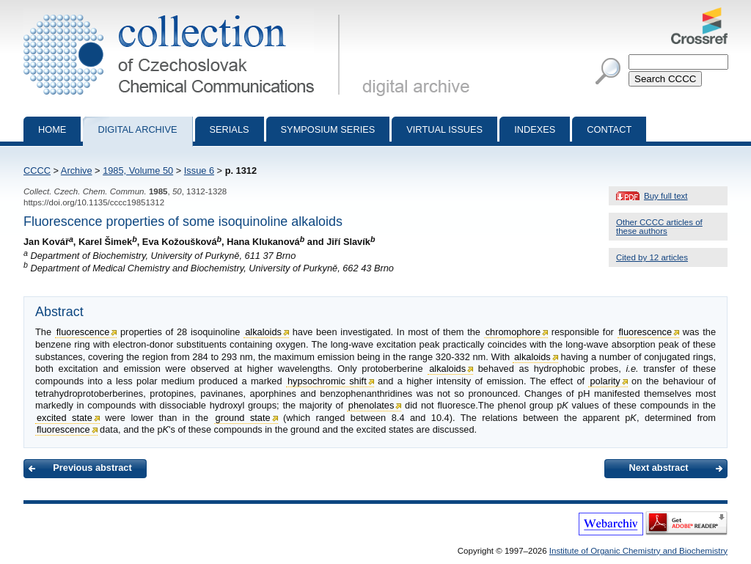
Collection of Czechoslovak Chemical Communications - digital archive (184, 13)
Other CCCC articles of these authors (659, 226)
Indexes (534, 129)
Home (52, 129)
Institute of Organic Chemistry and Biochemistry (638, 550)
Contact (609, 129)
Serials (229, 129)
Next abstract (658, 467)
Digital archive (137, 129)
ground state (243, 417)
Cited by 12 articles (652, 257)
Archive (76, 170)
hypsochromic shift (327, 381)
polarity (605, 381)
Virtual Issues (444, 129)
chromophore (513, 331)
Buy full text (666, 195)
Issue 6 (199, 170)
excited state (64, 417)
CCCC (37, 170)
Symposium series (328, 129)
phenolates (371, 405)
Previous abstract (92, 467)
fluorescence (83, 331)
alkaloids (263, 331)
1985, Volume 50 (138, 170)
